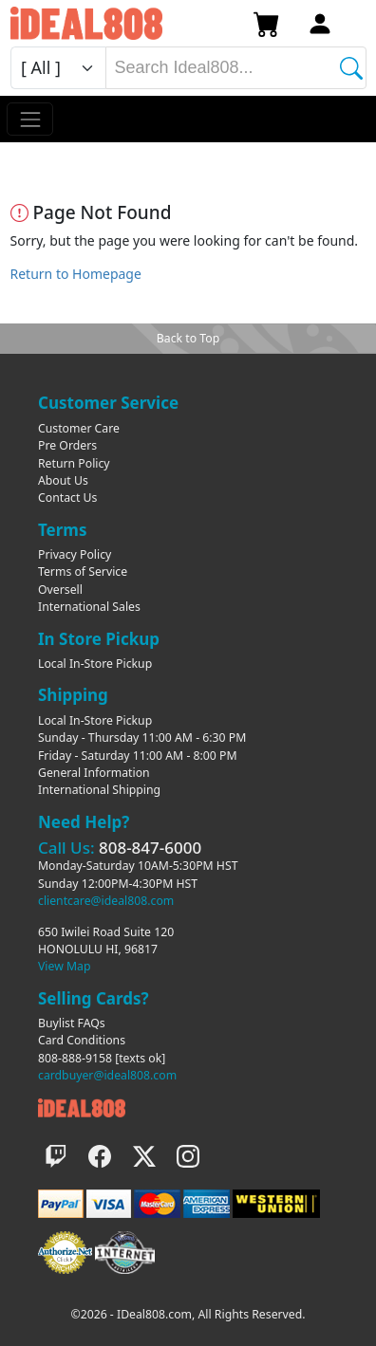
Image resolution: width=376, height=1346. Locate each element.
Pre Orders (67, 445)
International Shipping (99, 790)
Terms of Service (82, 571)
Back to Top (188, 338)
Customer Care (79, 428)
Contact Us (67, 497)
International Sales (89, 607)
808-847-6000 (150, 847)
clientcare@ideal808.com (106, 901)
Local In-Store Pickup (95, 663)
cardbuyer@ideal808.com (107, 1075)
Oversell (60, 589)
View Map (64, 966)
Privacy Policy (74, 554)
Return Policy (74, 463)
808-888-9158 (75, 1058)
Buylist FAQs (71, 1023)
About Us (63, 480)
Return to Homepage (75, 274)
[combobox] (236, 67)
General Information (94, 773)
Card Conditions (81, 1040)
